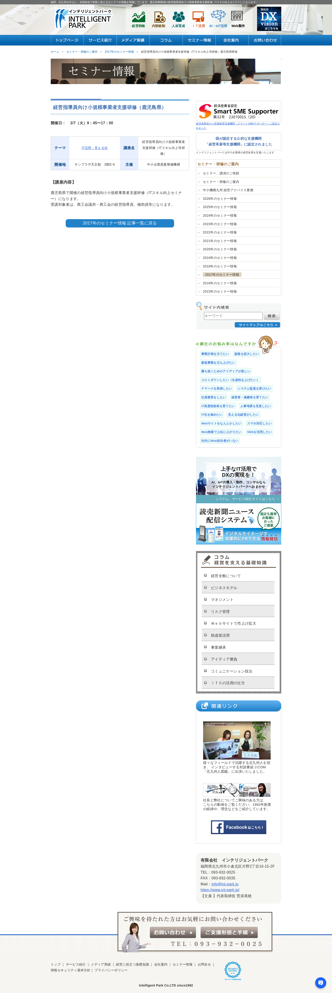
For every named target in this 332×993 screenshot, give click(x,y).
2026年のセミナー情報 (220, 198)
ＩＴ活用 (198, 18)
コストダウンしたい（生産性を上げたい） (230, 380)
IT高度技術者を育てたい (218, 406)
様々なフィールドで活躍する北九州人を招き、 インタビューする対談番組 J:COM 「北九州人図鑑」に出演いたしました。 (237, 747)
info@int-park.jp (224, 884)
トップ (56, 964)
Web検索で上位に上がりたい (221, 432)
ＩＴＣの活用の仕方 (228, 683)
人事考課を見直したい (255, 406)
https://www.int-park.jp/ (220, 890)
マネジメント (222, 600)
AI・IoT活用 (218, 18)
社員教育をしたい (213, 397)
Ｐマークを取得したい (216, 388)
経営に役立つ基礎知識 (132, 964)
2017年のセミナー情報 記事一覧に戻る (120, 223)
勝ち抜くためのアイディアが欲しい (225, 371)
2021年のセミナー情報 (220, 241)
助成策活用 (220, 635)
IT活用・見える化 (95, 148)
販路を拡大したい (246, 354)
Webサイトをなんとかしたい (221, 423)
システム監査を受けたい (254, 388)
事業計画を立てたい (215, 354)
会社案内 (160, 964)
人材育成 (179, 18)
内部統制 (159, 18)
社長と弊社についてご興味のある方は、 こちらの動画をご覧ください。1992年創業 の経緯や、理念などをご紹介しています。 (237, 797)
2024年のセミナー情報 (220, 215)
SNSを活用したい (259, 432)
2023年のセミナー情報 (220, 224)
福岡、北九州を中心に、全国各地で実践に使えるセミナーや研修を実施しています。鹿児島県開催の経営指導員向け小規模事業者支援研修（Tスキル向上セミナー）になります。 (154, 2)
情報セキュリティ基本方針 (70, 970)
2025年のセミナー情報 (220, 207)
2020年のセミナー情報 (220, 249)
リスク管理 (220, 612)
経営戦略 (139, 18)
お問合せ (204, 964)
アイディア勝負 (224, 659)
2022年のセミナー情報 (220, 232)
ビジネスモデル (224, 588)
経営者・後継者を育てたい (249, 397)
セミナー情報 (183, 964)
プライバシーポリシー (111, 970)
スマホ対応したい (259, 423)
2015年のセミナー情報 (220, 291)
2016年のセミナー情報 (220, 283)
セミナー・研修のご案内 (221, 182)
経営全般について (226, 576)
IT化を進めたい (211, 414)
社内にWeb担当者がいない (219, 440)
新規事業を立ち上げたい (218, 362)
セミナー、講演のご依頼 (221, 173)
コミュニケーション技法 (231, 671)
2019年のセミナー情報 (220, 258)
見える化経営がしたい (243, 414)
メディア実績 (101, 964)
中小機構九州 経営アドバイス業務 (228, 190)
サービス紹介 (76, 964)
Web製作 (238, 18)
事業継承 (218, 647)
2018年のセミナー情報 (220, 266)
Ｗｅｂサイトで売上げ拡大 (233, 623)
